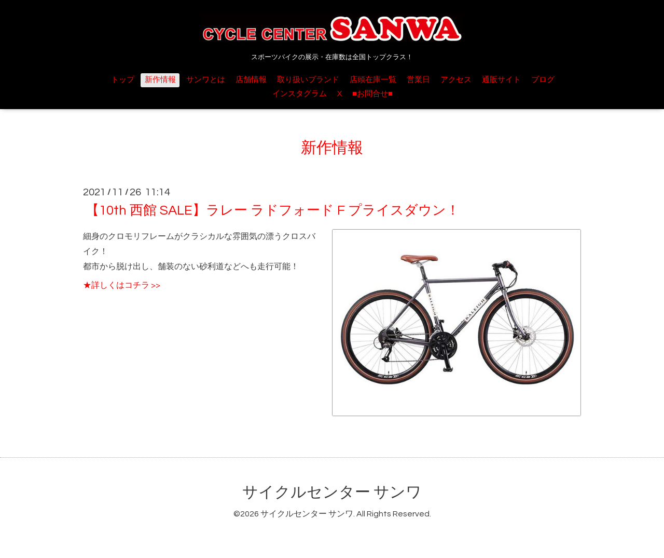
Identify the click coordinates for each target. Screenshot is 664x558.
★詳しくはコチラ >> (121, 285)
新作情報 (160, 80)
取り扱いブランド (308, 80)
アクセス (456, 80)
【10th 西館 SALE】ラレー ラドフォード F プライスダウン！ (273, 210)
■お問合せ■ (372, 94)
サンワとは (205, 80)
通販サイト (501, 80)
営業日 (418, 80)
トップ (122, 80)
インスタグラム (299, 94)
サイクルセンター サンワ (332, 492)
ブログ (543, 80)
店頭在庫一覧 (373, 80)
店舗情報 (251, 80)
